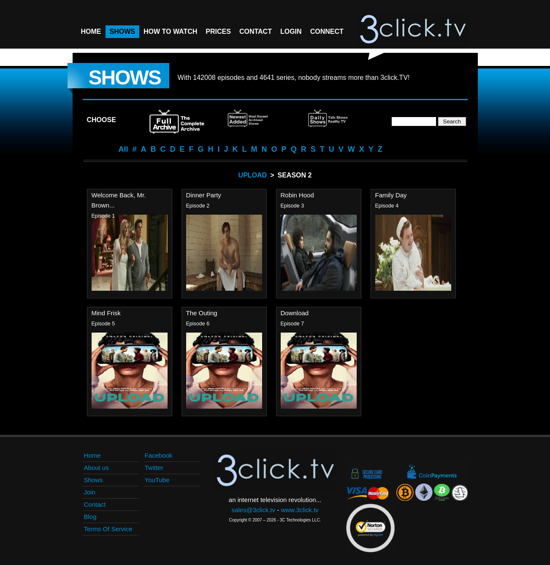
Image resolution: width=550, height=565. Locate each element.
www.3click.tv (299, 509)
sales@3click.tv (253, 509)
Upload (252, 175)
